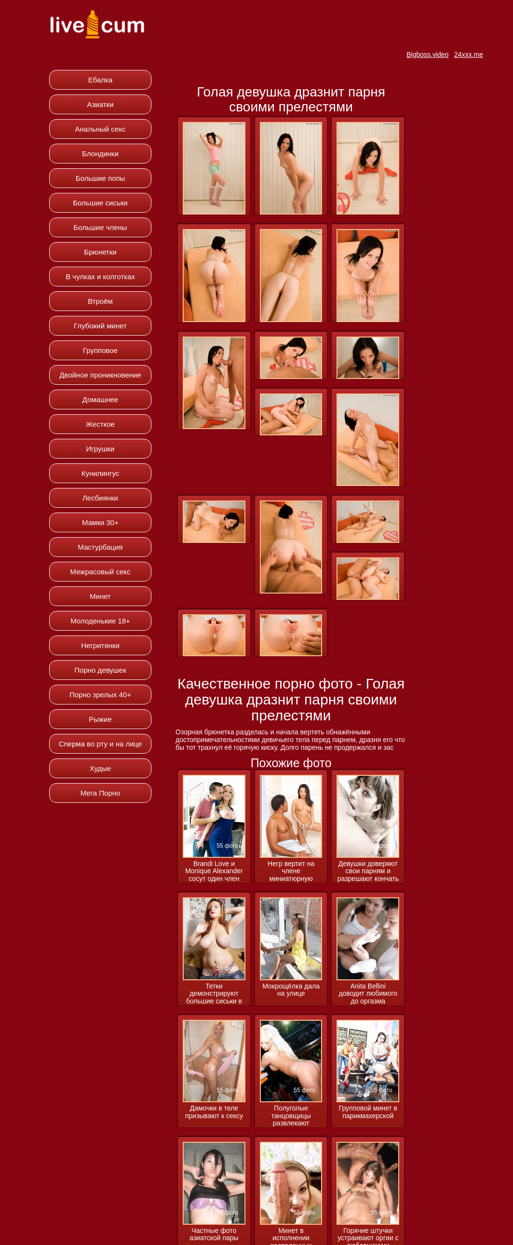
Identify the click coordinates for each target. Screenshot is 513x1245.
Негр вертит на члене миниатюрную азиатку (291, 871)
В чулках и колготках (100, 276)
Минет (100, 596)
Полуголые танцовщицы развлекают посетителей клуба (290, 1116)
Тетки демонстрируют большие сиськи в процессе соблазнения (214, 994)
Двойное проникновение (100, 375)
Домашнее (100, 399)
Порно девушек (100, 670)
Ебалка (100, 80)
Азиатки (100, 104)
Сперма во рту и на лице (100, 744)
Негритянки (100, 645)
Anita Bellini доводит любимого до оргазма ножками (368, 994)
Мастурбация (100, 547)
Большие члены (100, 227)
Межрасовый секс (100, 572)
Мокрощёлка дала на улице (291, 990)
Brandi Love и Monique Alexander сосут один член (214, 871)
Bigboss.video (427, 54)
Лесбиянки (100, 498)
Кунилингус (100, 473)
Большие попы (100, 178)
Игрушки (100, 449)
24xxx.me (468, 54)
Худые (100, 768)
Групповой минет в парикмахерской (368, 1112)
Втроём (100, 301)
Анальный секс (100, 129)
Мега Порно (101, 793)
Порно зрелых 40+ (100, 694)
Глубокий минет (100, 326)
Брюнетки (100, 252)
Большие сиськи (100, 203)
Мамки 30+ (100, 522)
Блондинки (100, 153)
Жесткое (100, 424)
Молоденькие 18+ (100, 621)
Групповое (100, 350)
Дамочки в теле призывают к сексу (214, 1112)
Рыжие (100, 719)
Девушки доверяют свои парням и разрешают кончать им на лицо (368, 871)
